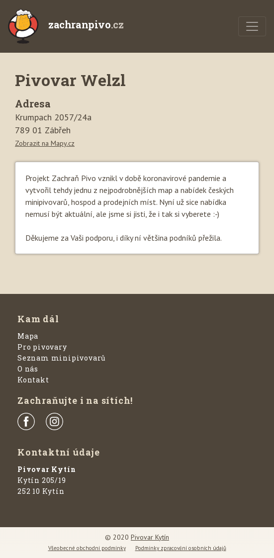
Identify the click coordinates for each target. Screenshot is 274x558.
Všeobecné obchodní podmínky (87, 548)
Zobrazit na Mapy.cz (45, 143)
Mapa (27, 336)
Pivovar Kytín (150, 537)
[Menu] (252, 26)
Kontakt (33, 379)
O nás (27, 368)
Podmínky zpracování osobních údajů (180, 548)
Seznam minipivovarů (61, 358)
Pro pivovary (42, 347)
